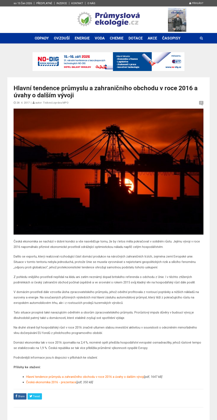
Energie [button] (82, 38)
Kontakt (77, 3)
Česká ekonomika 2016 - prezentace (51, 382)
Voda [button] (100, 38)
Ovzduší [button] (62, 38)
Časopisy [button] (171, 38)
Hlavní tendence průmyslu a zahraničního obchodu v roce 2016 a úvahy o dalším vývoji (85, 377)
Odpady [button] (42, 38)
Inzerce (62, 3)
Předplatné (44, 3)
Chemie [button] (117, 38)
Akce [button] (152, 38)
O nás (91, 3)
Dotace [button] (136, 38)
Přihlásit (196, 3)
